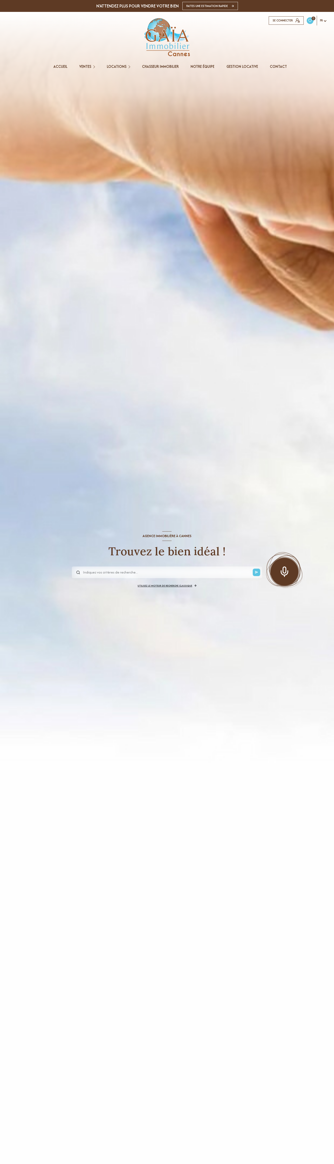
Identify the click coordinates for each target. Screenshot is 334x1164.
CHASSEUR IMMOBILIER (160, 67)
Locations (116, 67)
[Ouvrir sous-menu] (94, 66)
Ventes (85, 67)
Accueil (60, 67)
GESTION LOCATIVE (242, 67)
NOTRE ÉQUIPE (202, 67)
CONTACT (278, 67)
